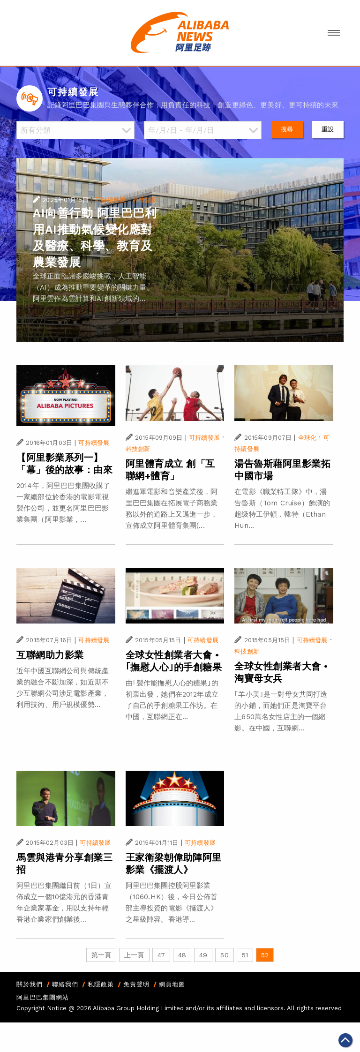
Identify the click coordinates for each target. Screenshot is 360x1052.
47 (161, 955)
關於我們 (29, 984)
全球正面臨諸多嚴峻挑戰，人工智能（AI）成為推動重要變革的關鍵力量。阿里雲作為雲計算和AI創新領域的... (93, 287)
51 (245, 955)
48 (182, 955)
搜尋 (287, 129)
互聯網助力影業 (50, 655)
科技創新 (145, 199)
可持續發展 (110, 199)
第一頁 (101, 955)
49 (203, 955)
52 (265, 955)
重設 (328, 129)
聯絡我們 (65, 984)
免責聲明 (136, 984)
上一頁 (134, 955)
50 (224, 955)
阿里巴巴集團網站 (42, 997)
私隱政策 (101, 984)
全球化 (307, 437)
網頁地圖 (172, 984)
